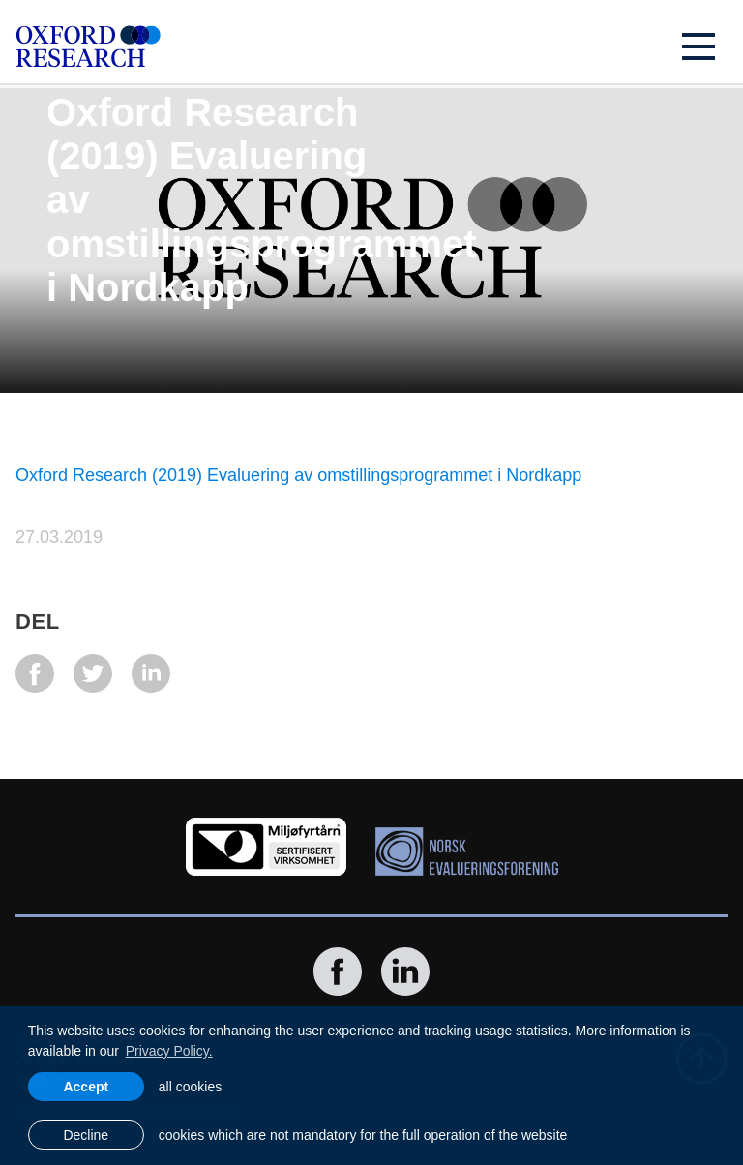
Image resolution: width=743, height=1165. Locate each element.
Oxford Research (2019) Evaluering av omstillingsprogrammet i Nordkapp (298, 475)
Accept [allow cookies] (85, 1086)
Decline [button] (85, 1135)
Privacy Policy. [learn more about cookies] (169, 1051)
